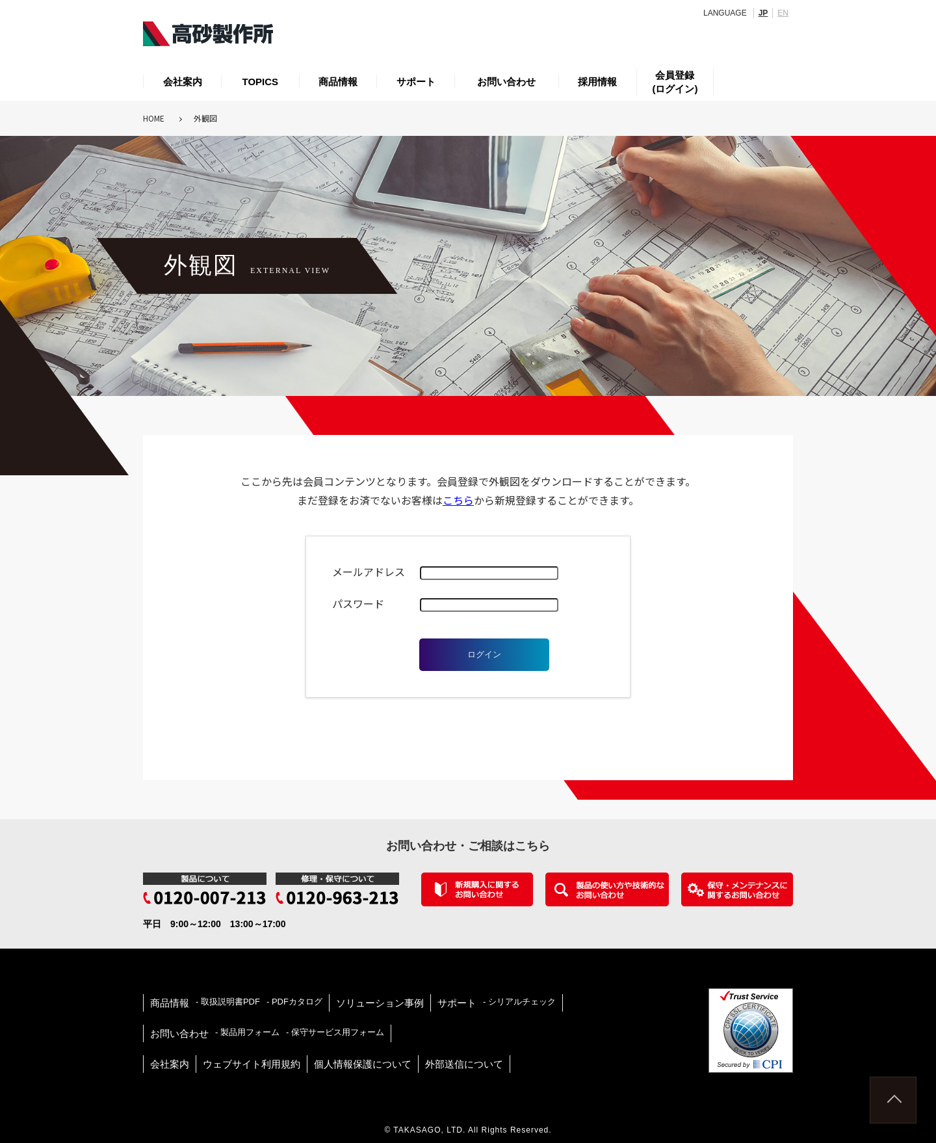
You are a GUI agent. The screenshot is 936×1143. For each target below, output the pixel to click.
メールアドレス (368, 571)
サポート (416, 81)
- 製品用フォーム (247, 1032)
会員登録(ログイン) (674, 82)
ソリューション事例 (380, 1002)
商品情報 (338, 81)
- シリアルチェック (519, 1001)
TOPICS (260, 81)
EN (782, 13)
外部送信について (464, 1064)
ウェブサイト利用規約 (251, 1064)
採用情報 (597, 81)
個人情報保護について (362, 1064)
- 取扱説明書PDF (228, 1001)
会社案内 (182, 81)
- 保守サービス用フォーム (335, 1032)
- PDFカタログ (294, 1001)
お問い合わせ (506, 81)
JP (763, 13)
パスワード (358, 603)
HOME (153, 118)
